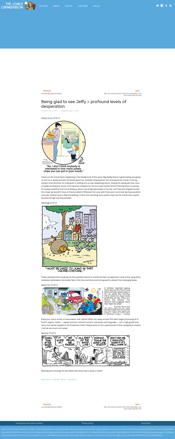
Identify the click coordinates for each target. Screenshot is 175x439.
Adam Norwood (110, 432)
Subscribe (83, 6)
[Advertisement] (42, 29)
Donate (68, 6)
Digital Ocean (53, 432)
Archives (43, 6)
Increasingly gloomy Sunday (51, 93)
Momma (64, 379)
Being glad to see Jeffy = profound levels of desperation (83, 104)
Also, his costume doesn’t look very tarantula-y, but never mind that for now (122, 94)
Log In (96, 6)
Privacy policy (87, 423)
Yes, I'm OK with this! (155, 430)
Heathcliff (55, 379)
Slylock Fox (72, 379)
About (56, 6)
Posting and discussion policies (29, 423)
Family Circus (46, 379)
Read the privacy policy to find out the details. (154, 424)
